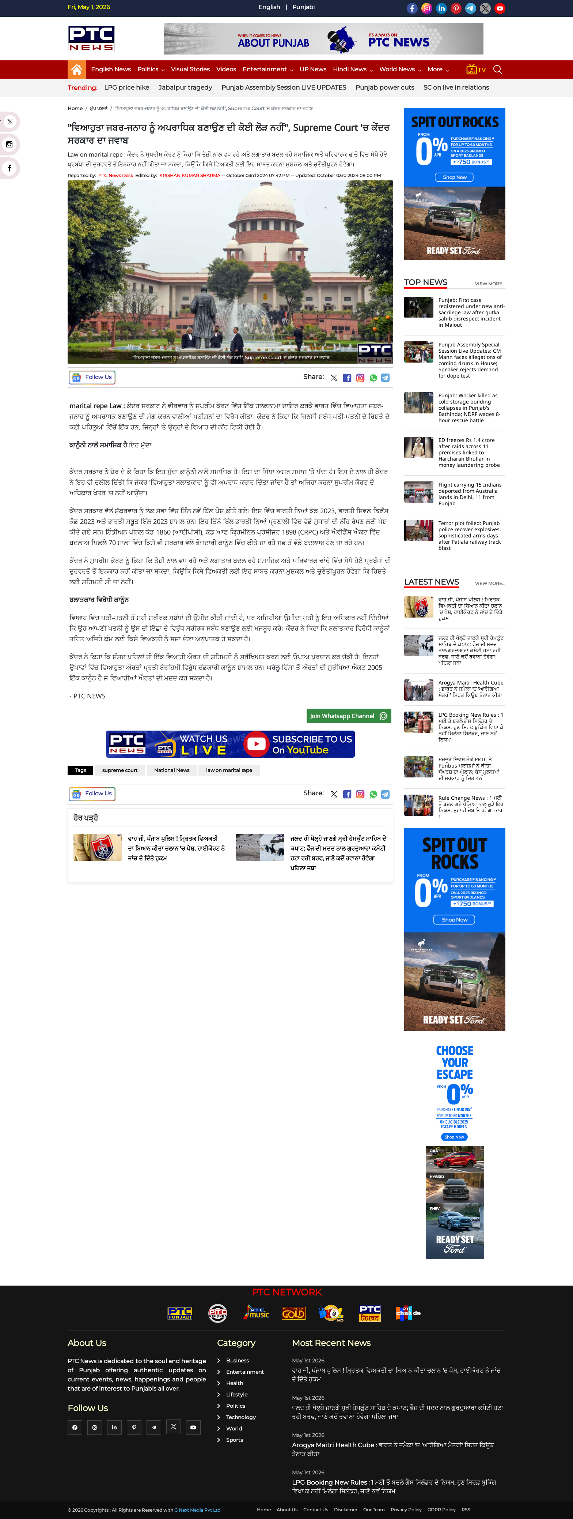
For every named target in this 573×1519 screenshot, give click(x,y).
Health (230, 1383)
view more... (490, 283)
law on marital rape (229, 770)
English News (111, 69)
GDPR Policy (442, 1509)
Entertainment (268, 69)
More (438, 69)
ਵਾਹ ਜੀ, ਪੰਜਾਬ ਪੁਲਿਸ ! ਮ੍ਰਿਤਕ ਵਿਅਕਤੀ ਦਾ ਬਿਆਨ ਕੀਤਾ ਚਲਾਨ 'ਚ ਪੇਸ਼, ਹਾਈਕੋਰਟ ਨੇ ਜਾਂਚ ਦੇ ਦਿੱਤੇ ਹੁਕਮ (470, 609)
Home (75, 108)
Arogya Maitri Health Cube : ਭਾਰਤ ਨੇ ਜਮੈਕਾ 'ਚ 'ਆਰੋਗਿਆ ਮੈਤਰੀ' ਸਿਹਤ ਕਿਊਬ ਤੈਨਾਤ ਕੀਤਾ (471, 688)
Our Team (374, 1509)
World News (400, 69)
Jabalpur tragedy (185, 87)
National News (171, 770)
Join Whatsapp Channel (350, 716)
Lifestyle (232, 1394)
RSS (466, 1509)
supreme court (119, 770)
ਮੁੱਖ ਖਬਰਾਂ (98, 108)
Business (233, 1360)
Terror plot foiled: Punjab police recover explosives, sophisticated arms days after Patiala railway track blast (470, 535)
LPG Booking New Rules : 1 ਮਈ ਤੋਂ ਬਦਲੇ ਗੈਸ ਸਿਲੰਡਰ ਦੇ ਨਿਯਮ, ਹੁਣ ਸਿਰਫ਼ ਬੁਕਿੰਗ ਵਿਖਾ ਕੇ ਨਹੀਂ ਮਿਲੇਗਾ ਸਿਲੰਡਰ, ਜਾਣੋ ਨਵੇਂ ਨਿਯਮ (471, 727)
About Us (287, 1509)
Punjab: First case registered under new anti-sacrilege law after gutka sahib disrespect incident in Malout (472, 312)
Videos (226, 69)
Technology (236, 1417)
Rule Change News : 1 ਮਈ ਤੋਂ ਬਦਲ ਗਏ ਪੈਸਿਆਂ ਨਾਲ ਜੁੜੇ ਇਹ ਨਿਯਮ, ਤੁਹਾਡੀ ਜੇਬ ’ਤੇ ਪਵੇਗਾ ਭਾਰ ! (471, 807)
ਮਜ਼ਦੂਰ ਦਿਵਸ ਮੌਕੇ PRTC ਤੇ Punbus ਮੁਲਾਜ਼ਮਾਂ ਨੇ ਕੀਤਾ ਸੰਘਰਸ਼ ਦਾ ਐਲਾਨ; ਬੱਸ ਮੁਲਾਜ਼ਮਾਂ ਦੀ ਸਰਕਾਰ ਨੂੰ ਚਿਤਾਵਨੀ (469, 768)
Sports (230, 1440)
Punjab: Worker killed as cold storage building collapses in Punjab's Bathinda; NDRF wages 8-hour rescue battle (470, 408)
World (229, 1428)
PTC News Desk (115, 175)
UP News (313, 69)
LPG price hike (126, 87)
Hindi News (353, 69)
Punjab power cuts (385, 87)
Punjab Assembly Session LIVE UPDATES (283, 87)
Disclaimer (345, 1509)
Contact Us (315, 1509)
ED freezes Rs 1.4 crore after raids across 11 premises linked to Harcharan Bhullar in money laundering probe (469, 452)
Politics (150, 69)
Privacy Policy (406, 1509)
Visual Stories (190, 69)
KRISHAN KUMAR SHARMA (189, 175)
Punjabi (303, 7)
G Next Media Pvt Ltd (197, 1510)
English (269, 7)
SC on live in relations (456, 87)
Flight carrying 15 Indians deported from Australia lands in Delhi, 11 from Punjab (470, 494)
